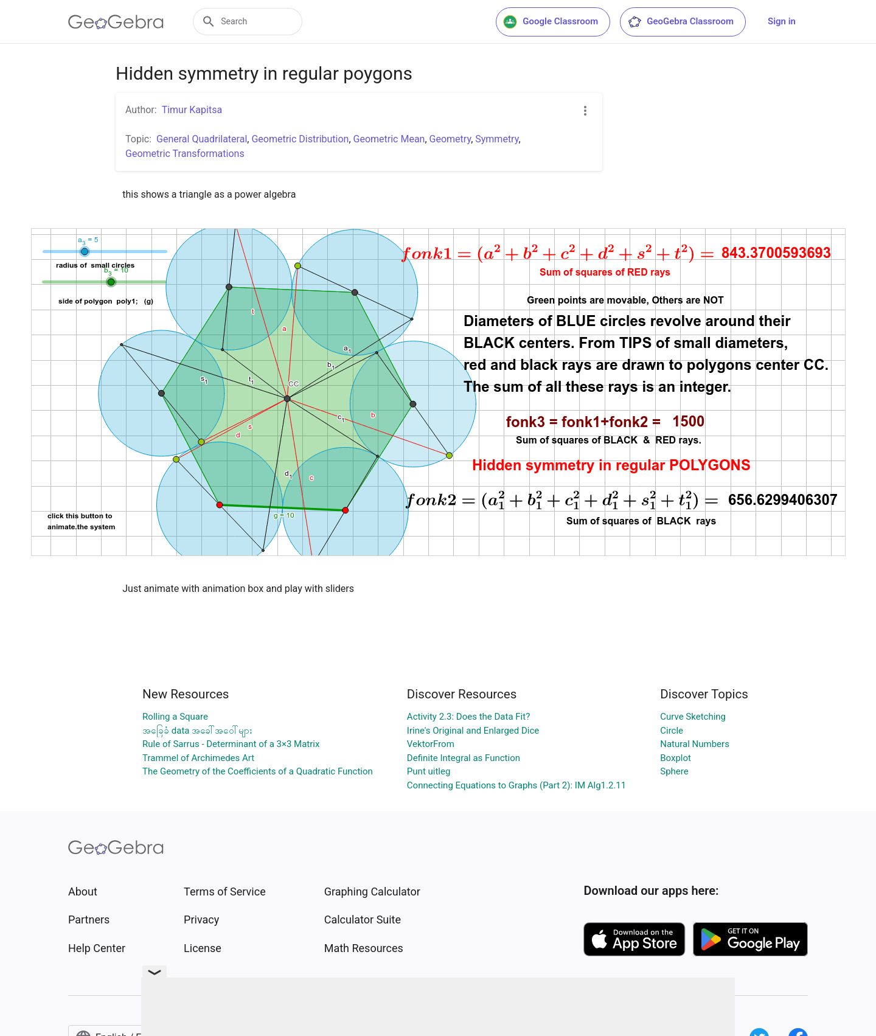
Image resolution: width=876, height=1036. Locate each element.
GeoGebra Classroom (680, 22)
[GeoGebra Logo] (116, 22)
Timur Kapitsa (192, 110)
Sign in (782, 21)
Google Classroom (550, 22)
